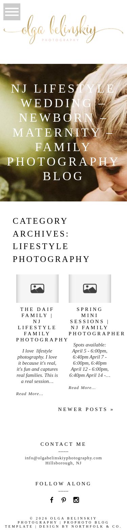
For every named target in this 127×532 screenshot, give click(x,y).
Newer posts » (86, 409)
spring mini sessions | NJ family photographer (97, 321)
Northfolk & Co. (96, 526)
